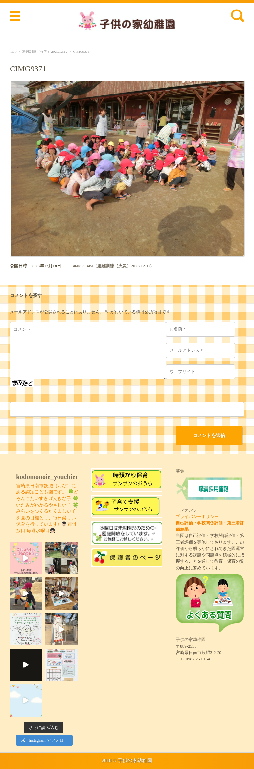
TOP (13, 51)
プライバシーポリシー (197, 516)
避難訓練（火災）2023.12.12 (44, 51)
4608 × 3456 (83, 265)
